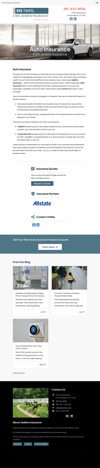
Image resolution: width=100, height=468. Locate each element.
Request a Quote (42, 183)
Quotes (17, 444)
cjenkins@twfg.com (63, 408)
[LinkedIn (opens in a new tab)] (37, 225)
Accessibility (53, 459)
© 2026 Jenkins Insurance (26, 459)
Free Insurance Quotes (11, 3)
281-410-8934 (61, 401)
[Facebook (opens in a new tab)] (33, 225)
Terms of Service (40, 463)
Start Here (50, 246)
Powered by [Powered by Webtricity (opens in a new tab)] (57, 463)
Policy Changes (41, 444)
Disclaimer (42, 459)
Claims (28, 444)
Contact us (47, 150)
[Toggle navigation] (97, 2)
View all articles (19, 373)
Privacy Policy (75, 459)
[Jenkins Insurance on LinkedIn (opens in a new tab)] (75, 19)
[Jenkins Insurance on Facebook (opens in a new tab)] (71, 19)
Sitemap (64, 459)
